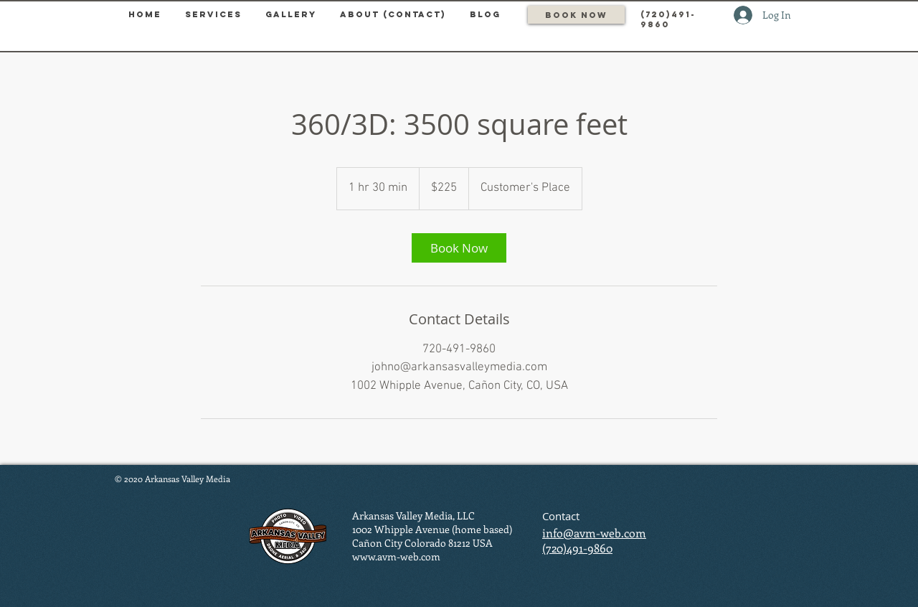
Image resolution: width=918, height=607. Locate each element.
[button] (213, 14)
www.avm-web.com (396, 556)
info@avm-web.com (594, 532)
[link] (459, 248)
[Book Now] (576, 15)
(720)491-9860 (577, 547)
